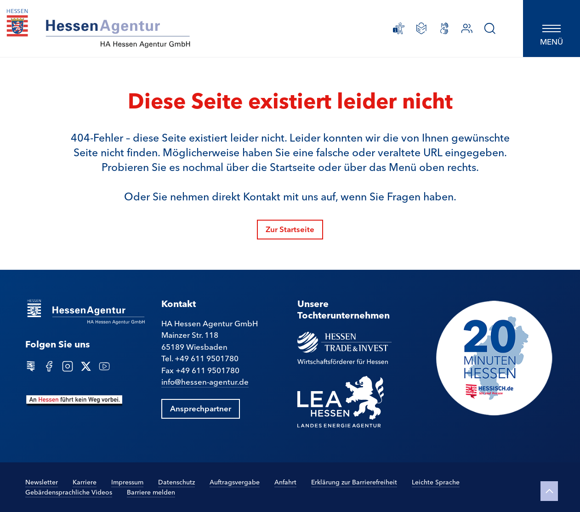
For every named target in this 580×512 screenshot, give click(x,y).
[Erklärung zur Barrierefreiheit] (398, 28)
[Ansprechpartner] (466, 28)
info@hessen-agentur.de (205, 381)
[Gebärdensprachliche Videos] (444, 28)
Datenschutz (176, 481)
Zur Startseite (290, 228)
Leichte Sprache (436, 481)
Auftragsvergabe (235, 481)
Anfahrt (285, 481)
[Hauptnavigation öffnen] (551, 28)
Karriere (85, 482)
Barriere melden (151, 492)
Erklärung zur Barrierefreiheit (354, 481)
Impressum (127, 481)
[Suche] (489, 28)
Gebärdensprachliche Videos (68, 491)
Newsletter (41, 481)
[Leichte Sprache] (421, 28)
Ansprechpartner (200, 408)
